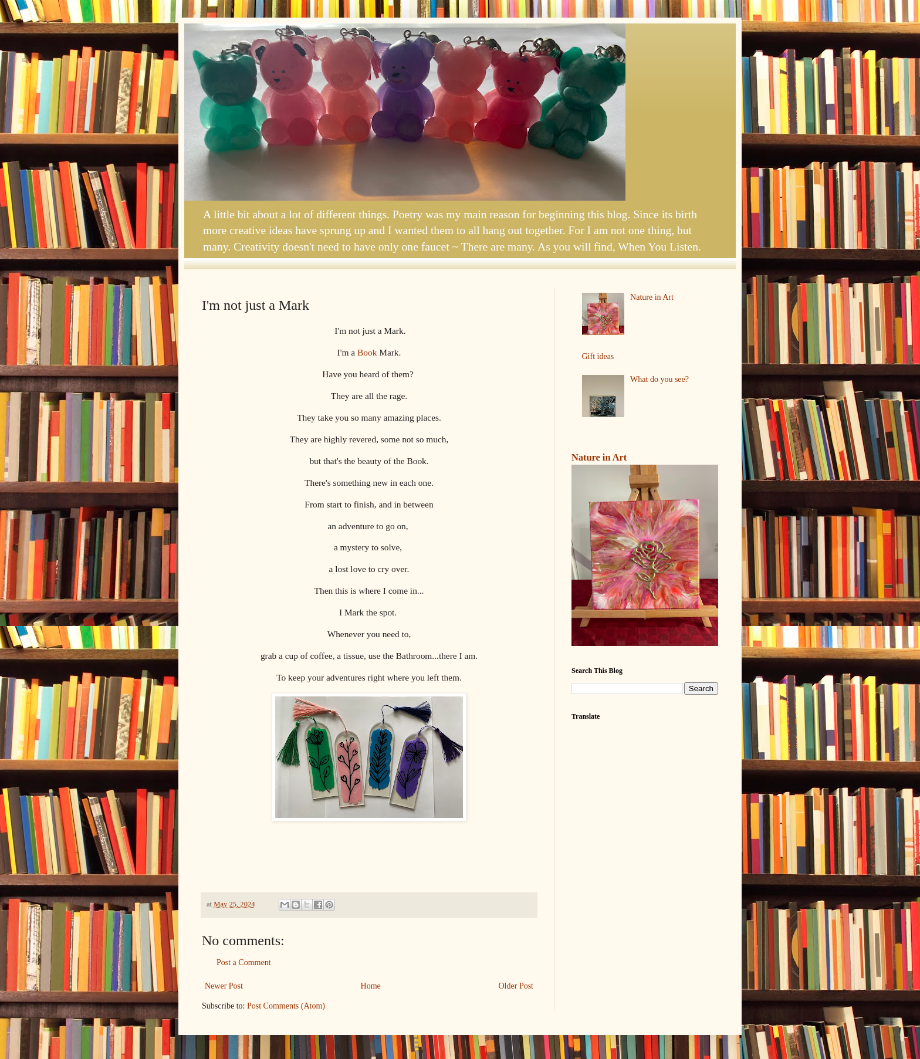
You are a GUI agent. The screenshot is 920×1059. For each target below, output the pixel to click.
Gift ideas (598, 356)
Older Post (516, 986)
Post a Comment (244, 962)
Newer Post (224, 986)
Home (371, 986)
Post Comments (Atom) (286, 1006)
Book (367, 352)
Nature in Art (652, 297)
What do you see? (659, 379)
